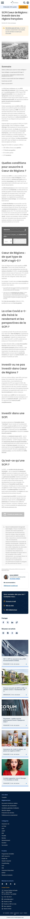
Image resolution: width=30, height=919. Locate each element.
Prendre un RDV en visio (10, 904)
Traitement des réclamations (9, 805)
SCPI (3, 828)
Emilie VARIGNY (14, 575)
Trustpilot (4, 797)
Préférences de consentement (9, 815)
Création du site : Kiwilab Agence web (15, 917)
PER (3, 833)
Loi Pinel (4, 826)
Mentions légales (6, 810)
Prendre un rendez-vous (14, 514)
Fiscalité (4, 835)
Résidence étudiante (7, 875)
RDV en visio (10, 605)
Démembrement (6, 840)
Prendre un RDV (8, 901)
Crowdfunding (5, 863)
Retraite (4, 838)
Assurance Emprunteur (8, 870)
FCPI (3, 865)
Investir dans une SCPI (7, 81)
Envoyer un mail (11, 601)
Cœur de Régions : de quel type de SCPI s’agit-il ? (13, 72)
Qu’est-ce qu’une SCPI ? (7, 83)
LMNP (3, 831)
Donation (4, 842)
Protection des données (8, 812)
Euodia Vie (4, 858)
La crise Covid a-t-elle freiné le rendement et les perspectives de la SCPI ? (13, 75)
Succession (5, 845)
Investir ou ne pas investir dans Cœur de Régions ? (13, 78)
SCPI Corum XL (6, 856)
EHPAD (3, 872)
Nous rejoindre (7, 906)
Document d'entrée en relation (10, 803)
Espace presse (7, 908)
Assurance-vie (5, 823)
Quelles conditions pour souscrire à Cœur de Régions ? (14, 69)
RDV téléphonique (11, 610)
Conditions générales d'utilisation (10, 808)
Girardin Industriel (6, 861)
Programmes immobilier (8, 853)
